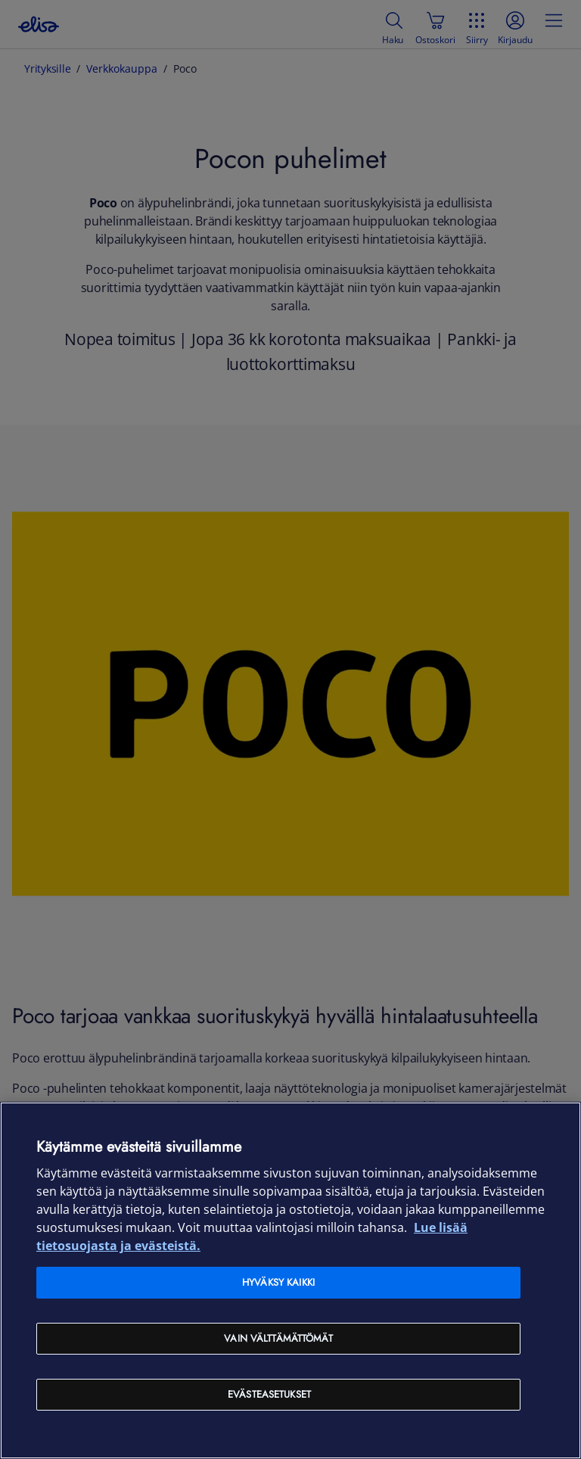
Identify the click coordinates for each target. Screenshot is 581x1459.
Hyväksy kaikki (278, 1282)
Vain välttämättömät (278, 1338)
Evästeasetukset (269, 1394)
